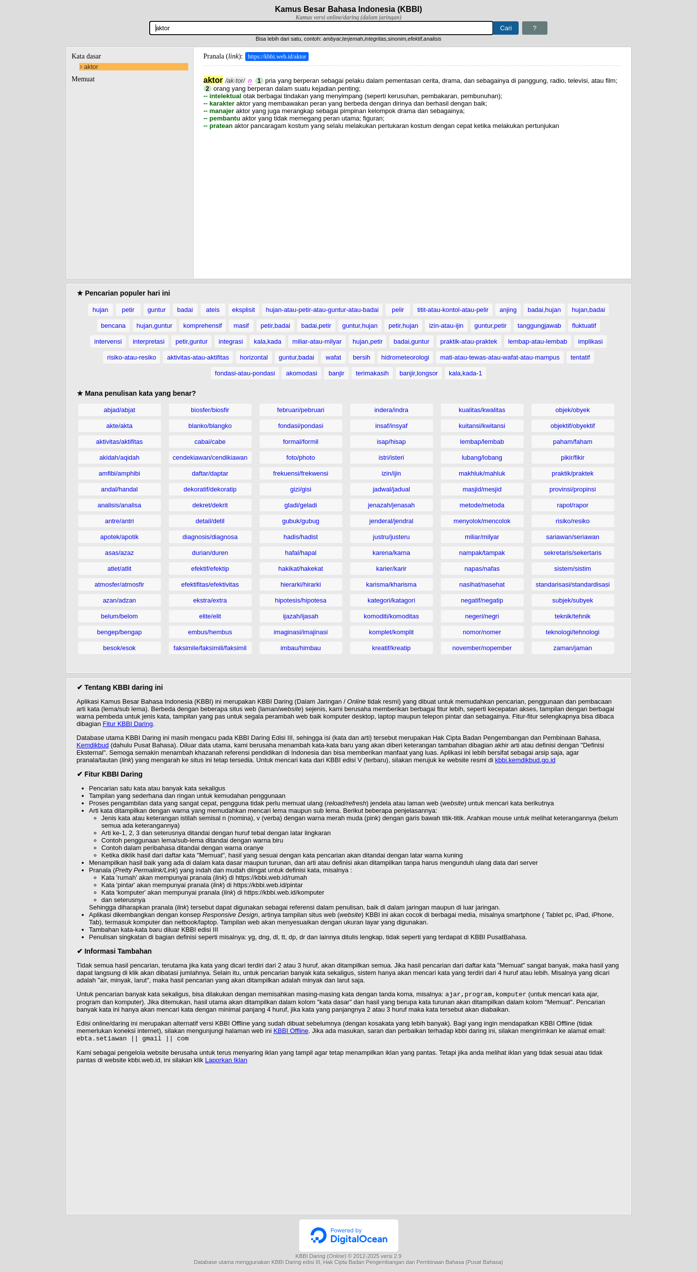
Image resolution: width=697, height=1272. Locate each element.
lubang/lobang (482, 457)
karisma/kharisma (391, 584)
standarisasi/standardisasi (573, 584)
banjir (336, 373)
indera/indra (392, 410)
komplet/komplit (391, 632)
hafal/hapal (301, 552)
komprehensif (202, 325)
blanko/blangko (209, 425)
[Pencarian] (321, 28)
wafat (333, 357)
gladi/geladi (300, 505)
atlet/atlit (119, 568)
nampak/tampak (482, 552)
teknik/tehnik (572, 616)
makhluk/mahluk (482, 473)
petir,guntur (191, 341)
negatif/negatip (482, 600)
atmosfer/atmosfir (119, 584)
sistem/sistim (572, 568)
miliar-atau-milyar (317, 341)
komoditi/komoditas (391, 616)
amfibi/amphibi (119, 473)
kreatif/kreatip (391, 648)
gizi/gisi (301, 489)
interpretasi (148, 341)
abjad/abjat (119, 410)
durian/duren (210, 552)
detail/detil (210, 521)
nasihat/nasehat (482, 584)
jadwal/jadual (391, 489)
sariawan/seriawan (572, 537)
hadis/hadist (300, 537)
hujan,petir (368, 341)
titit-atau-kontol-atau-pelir (452, 309)
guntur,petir (491, 325)
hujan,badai (588, 309)
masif (241, 325)
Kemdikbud (93, 745)
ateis (212, 309)
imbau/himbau (300, 648)
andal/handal (119, 489)
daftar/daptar (210, 473)
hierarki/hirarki (300, 584)
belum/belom (119, 616)
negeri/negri (482, 616)
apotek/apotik (119, 537)
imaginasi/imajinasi (300, 632)
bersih (361, 357)
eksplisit (243, 309)
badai (185, 309)
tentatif (580, 357)
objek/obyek (572, 410)
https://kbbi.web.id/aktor (277, 56)
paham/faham (572, 441)
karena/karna (391, 552)
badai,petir (316, 325)
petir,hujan (403, 325)
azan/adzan (119, 600)
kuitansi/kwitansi (482, 425)
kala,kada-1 (465, 373)
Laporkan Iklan (226, 1062)
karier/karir (391, 568)
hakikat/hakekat (300, 568)
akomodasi (301, 373)
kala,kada (267, 341)
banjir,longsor (419, 373)
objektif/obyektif (572, 425)
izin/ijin (391, 473)
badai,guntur (411, 341)
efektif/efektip (210, 568)
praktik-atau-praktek (468, 341)
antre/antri (119, 521)
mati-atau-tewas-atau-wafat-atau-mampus (499, 357)
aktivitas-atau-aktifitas (198, 357)
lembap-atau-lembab (537, 341)
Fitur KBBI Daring (128, 723)
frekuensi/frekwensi (300, 473)
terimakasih (372, 373)
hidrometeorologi (405, 357)
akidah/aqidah (120, 457)
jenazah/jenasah (391, 505)
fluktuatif (584, 325)
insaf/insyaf (391, 425)
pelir (398, 309)
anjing (508, 309)
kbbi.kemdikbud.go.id (525, 760)
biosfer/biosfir (210, 410)
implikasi (590, 341)
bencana (113, 325)
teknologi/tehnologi (572, 632)
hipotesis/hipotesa (300, 600)
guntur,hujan (360, 325)
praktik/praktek (573, 473)
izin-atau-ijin (446, 325)
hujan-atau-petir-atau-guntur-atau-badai (322, 309)
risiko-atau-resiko (131, 357)
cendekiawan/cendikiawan (209, 457)
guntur (157, 309)
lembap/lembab (482, 441)
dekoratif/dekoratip (210, 489)
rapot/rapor (573, 505)
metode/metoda (482, 505)
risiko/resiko (573, 521)
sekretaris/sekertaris (572, 552)
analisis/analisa (119, 505)
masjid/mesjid (482, 489)
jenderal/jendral (392, 521)
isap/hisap (391, 441)
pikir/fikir (573, 457)
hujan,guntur (154, 325)
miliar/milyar (482, 537)
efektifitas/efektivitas (210, 584)
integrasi (230, 341)
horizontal (254, 357)
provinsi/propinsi (572, 489)
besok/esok (119, 648)
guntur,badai (297, 357)
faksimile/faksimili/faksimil (209, 648)
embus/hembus (210, 632)
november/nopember (482, 648)
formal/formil (301, 441)
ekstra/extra (210, 600)
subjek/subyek (572, 600)
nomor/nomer (482, 632)
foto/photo (300, 457)
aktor (91, 66)
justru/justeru (391, 537)
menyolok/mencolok (482, 521)
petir (128, 309)
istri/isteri (391, 457)
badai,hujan (544, 309)
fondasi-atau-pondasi (245, 373)
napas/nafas (482, 568)
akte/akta (120, 425)
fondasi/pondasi (300, 425)
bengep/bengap (119, 632)
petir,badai (275, 325)
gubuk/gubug (300, 521)
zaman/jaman (572, 648)
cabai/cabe (210, 441)
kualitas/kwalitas (482, 410)
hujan (100, 309)
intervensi (108, 341)
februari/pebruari (300, 410)
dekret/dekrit (210, 505)
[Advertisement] (412, 198)
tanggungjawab (539, 325)
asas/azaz (119, 552)
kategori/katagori (391, 600)
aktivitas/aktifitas (119, 441)
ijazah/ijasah (301, 616)
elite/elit (210, 616)
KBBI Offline (291, 1031)
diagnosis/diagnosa (209, 537)
